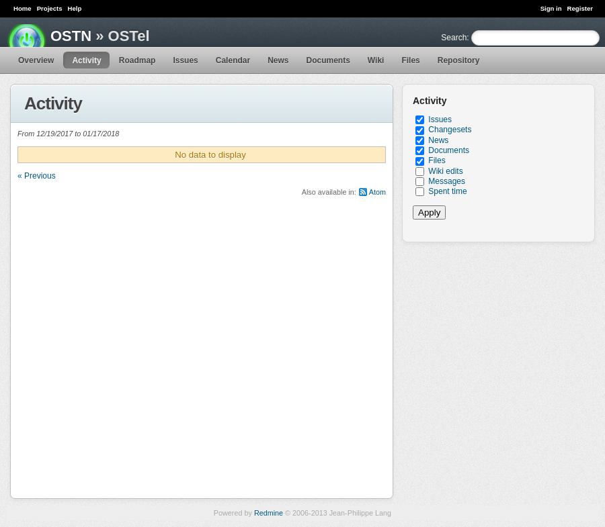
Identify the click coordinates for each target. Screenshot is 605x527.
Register (580, 8)
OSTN (70, 36)
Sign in (551, 8)
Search (454, 37)
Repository (459, 60)
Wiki (376, 60)
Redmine (268, 513)
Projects (50, 8)
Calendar (233, 60)
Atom (377, 192)
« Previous (36, 176)
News (278, 60)
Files (410, 60)
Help (75, 8)
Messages (446, 181)
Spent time (447, 191)
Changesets (449, 129)
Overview (36, 60)
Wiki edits (445, 171)
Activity (86, 60)
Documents (328, 60)
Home (22, 8)
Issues (185, 60)
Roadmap (137, 60)
